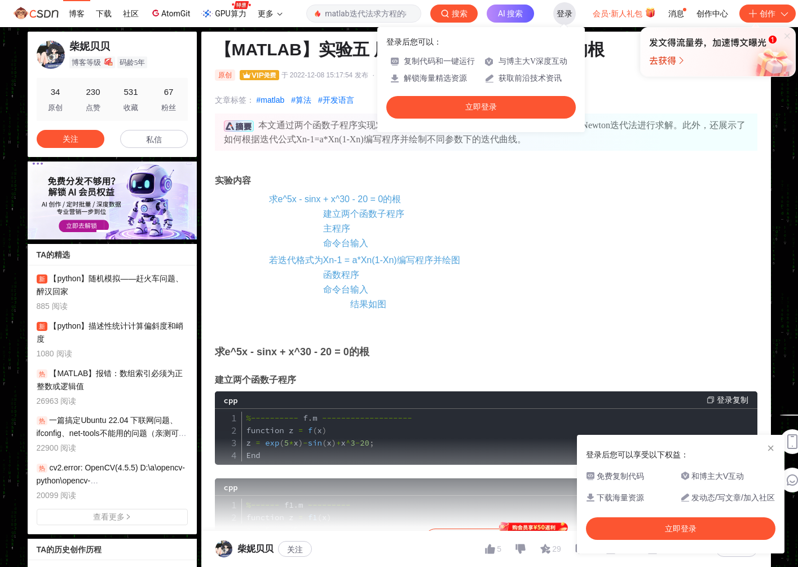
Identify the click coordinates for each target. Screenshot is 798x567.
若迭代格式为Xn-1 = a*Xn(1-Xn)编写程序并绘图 (364, 260)
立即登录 (481, 107)
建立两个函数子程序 (363, 214)
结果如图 (368, 304)
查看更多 (112, 516)
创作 (767, 13)
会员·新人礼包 (624, 12)
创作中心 (712, 13)
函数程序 (341, 275)
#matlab (271, 99)
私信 (154, 139)
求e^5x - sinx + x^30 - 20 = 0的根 (335, 199)
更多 (270, 13)
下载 (104, 13)
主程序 (336, 228)
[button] (103, 231)
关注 (295, 549)
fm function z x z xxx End (329, 436)
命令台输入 (345, 243)
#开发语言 (336, 99)
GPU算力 (225, 10)
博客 (77, 13)
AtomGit (170, 13)
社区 (131, 13)
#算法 (301, 99)
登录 (564, 13)
